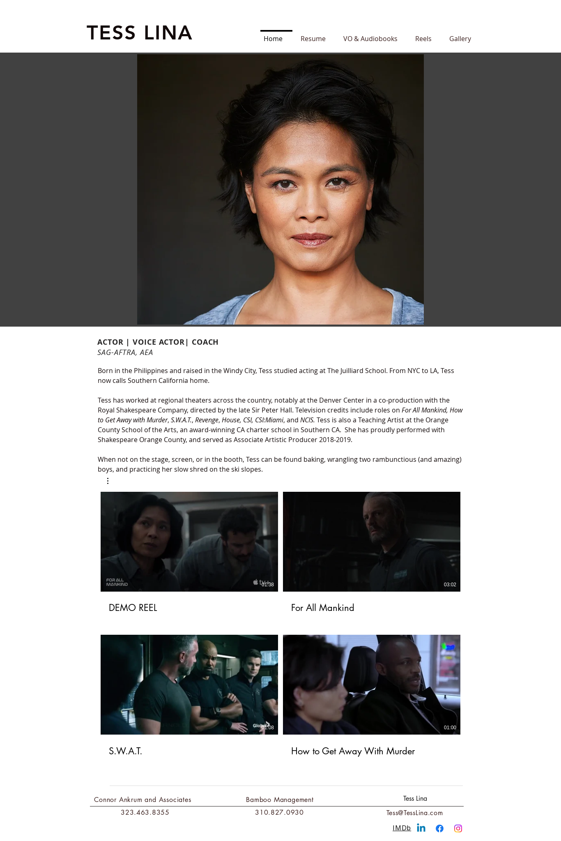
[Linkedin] (421, 828)
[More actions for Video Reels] (112, 481)
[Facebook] (440, 828)
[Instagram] (458, 828)
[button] (112, 481)
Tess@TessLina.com (414, 813)
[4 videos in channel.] (280, 624)
